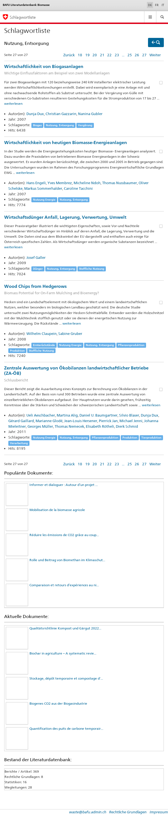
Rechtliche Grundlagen (128, 812)
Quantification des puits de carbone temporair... (66, 728)
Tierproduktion (151, 437)
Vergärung (85, 125)
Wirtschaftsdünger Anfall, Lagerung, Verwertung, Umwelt (65, 217)
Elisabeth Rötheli (100, 426)
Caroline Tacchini (78, 188)
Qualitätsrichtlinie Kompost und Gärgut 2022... (65, 628)
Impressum (159, 812)
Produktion (17, 350)
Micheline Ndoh (87, 183)
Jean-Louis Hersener (80, 421)
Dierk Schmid (127, 426)
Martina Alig (67, 415)
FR (157, 5)
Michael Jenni (130, 421)
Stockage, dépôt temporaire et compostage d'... (66, 678)
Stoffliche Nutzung (91, 269)
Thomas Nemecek (69, 426)
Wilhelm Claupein (41, 333)
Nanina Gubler (90, 113)
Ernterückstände (44, 345)
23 (117, 55)
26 (137, 55)
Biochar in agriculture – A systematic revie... (62, 653)
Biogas (37, 125)
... (123, 55)
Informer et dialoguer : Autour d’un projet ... (63, 485)
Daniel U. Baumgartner (98, 415)
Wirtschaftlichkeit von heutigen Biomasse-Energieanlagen (65, 142)
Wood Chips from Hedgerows (84, 290)
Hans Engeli (36, 183)
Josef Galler (36, 257)
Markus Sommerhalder (43, 188)
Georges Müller (40, 426)
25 (129, 55)
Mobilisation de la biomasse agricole (57, 510)
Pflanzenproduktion (131, 345)
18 (80, 55)
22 (109, 55)
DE (150, 5)
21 (102, 55)
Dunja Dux (35, 113)
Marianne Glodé (49, 421)
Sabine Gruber (70, 333)
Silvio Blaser (129, 415)
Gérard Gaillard (21, 421)
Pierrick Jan (108, 421)
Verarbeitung (19, 443)
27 (144, 55)
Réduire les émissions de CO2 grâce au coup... (64, 535)
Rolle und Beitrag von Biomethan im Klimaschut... (67, 560)
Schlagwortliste (23, 17)
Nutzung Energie (44, 199)
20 (94, 55)
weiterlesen (13, 103)
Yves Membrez (59, 183)
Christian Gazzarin (61, 113)
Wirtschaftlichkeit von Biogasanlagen (84, 70)
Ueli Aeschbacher (40, 415)
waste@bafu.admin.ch (87, 812)
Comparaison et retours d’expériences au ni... (64, 585)
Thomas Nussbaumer (119, 183)
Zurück (69, 55)
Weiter (155, 55)
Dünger (38, 269)
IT (163, 5)
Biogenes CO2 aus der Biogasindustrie (58, 703)
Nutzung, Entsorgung (60, 125)
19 (87, 55)
